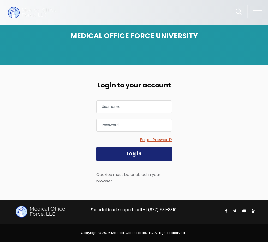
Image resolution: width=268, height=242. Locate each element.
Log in (134, 153)
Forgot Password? (156, 139)
